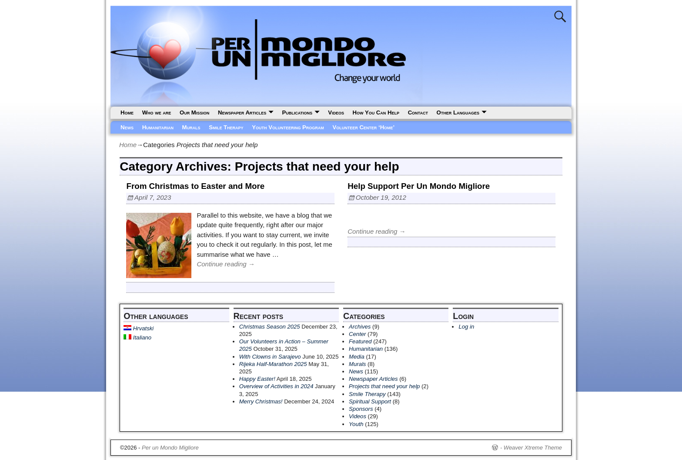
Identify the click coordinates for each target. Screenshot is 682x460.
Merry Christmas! (261, 401)
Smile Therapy (226, 127)
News (127, 127)
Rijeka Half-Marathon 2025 (273, 364)
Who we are (156, 112)
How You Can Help (376, 112)
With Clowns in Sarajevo (270, 356)
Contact (418, 112)
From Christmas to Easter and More (195, 186)
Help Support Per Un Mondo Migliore (419, 186)
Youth (356, 424)
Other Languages (458, 112)
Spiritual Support (370, 401)
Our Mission (194, 112)
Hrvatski (139, 328)
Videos (336, 112)
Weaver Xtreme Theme (533, 447)
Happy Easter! (257, 379)
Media (356, 356)
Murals (191, 127)
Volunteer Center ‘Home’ (364, 127)
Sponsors (361, 409)
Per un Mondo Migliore (170, 447)
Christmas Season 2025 (269, 326)
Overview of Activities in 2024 (276, 386)
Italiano (137, 337)
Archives (360, 326)
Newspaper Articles (242, 112)
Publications (297, 112)
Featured (360, 341)
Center (357, 334)
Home (127, 112)
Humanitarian (158, 127)
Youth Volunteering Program (288, 127)
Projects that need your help (384, 386)
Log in (466, 326)
